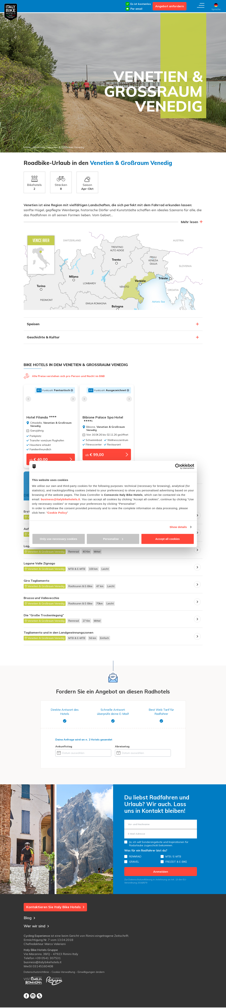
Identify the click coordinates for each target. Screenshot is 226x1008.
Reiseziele (39, 147)
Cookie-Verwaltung (63, 975)
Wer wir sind (38, 927)
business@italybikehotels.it (60, 499)
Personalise (113, 538)
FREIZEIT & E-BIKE (176, 864)
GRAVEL (134, 864)
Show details (178, 527)
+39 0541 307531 (48, 961)
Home (27, 147)
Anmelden (160, 874)
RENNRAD (135, 858)
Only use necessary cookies (58, 538)
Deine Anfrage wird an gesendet (83, 741)
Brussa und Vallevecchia (41, 600)
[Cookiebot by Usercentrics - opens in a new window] (178, 466)
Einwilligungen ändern (91, 975)
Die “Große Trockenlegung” (44, 617)
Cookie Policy (57, 512)
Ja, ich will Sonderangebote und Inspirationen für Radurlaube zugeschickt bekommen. (158, 846)
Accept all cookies (167, 538)
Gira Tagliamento (36, 582)
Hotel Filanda (41, 417)
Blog (30, 919)
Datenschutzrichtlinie (36, 975)
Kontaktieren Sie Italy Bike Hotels (55, 909)
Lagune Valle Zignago (39, 565)
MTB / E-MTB (173, 858)
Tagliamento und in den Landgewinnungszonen (58, 634)
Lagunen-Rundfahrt (38, 548)
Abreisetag (122, 748)
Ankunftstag (63, 748)
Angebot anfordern (169, 6)
